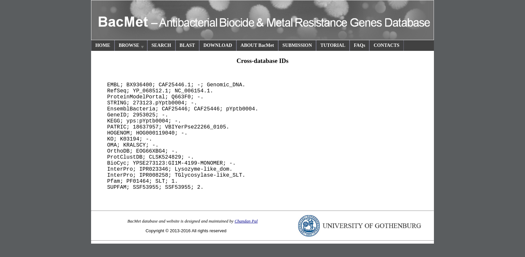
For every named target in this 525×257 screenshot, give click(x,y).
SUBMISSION (297, 45)
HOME (102, 45)
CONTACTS (386, 45)
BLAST (187, 45)
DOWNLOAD (218, 45)
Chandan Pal (246, 221)
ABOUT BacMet (257, 45)
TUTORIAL (332, 45)
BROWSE (132, 46)
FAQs (359, 45)
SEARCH (161, 45)
